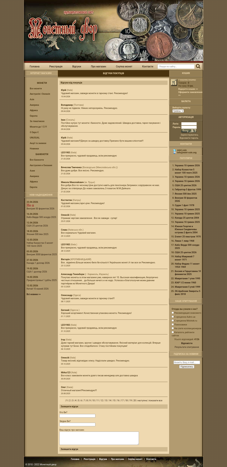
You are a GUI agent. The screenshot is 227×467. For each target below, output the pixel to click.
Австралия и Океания (41, 165)
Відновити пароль (189, 138)
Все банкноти (37, 160)
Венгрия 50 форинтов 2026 (40, 208)
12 (101, 400)
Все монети (36, 88)
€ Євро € (34, 132)
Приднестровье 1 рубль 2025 (42, 280)
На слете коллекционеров (187, 328)
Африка (34, 110)
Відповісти (186, 343)
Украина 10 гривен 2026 (187, 165)
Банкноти (42, 154)
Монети (42, 83)
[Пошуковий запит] (176, 66)
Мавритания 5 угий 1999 (187, 287)
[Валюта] (178, 111)
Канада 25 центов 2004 (187, 218)
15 (114, 400)
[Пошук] (198, 66)
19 (130, 400)
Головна (34, 66)
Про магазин (98, 66)
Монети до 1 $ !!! (38, 126)
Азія (32, 99)
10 (93, 400)
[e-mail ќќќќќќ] (187, 362)
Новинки (34, 148)
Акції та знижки (38, 143)
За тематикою (37, 121)
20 (134, 400)
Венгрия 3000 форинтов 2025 (42, 254)
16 (118, 400)
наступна (142, 400)
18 (126, 400)
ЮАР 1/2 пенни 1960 (185, 282)
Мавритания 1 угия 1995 (187, 278)
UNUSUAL (35, 137)
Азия (32, 170)
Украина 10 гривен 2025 (187, 209)
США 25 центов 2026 (37, 225)
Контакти (147, 66)
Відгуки (76, 66)
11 (97, 400)
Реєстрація (55, 66)
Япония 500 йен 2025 (37, 234)
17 (122, 400)
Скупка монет (124, 66)
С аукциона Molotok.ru (185, 320)
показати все (155, 400)
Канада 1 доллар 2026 (38, 263)
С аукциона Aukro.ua (184, 317)
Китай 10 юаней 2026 (38, 288)
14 (110, 400)
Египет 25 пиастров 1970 (188, 236)
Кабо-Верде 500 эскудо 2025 (41, 217)
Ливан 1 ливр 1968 (184, 241)
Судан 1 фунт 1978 (184, 205)
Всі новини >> (34, 294)
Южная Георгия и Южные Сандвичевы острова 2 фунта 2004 (186, 229)
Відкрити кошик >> (188, 89)
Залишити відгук (69, 449)
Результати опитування (187, 347)
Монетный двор (48, 464)
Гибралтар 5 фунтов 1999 (188, 189)
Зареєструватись (189, 135)
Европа (33, 187)
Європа (34, 116)
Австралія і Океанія (40, 94)
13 (106, 400)
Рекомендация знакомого (187, 313)
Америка (34, 105)
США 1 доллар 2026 (37, 271)
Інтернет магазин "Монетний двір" (61, 26)
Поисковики (180, 324)
